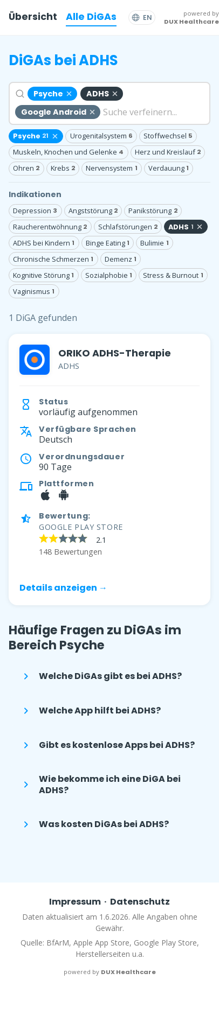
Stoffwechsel (168, 136)
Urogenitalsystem (101, 136)
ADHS (185, 227)
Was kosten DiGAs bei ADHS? (94, 824)
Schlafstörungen (128, 227)
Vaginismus (33, 291)
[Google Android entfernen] (57, 112)
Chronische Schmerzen (53, 259)
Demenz (120, 259)
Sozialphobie (108, 275)
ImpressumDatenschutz (109, 901)
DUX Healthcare (191, 21)
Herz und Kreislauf (168, 152)
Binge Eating (107, 243)
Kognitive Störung (43, 275)
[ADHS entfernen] (101, 94)
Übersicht (33, 16)
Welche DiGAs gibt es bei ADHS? (100, 676)
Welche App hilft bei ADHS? (90, 710)
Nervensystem (111, 168)
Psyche (36, 136)
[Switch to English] (141, 17)
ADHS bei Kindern (43, 243)
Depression (35, 210)
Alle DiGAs (91, 16)
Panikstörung (152, 210)
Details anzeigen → (63, 588)
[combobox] (109, 103)
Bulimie (154, 243)
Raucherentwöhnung (50, 227)
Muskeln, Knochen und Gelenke (68, 152)
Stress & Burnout (173, 275)
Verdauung (168, 168)
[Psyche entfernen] (52, 94)
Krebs (63, 168)
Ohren (26, 168)
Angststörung (93, 210)
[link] (109, 469)
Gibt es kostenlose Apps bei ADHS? (107, 745)
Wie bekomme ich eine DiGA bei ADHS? (100, 784)
